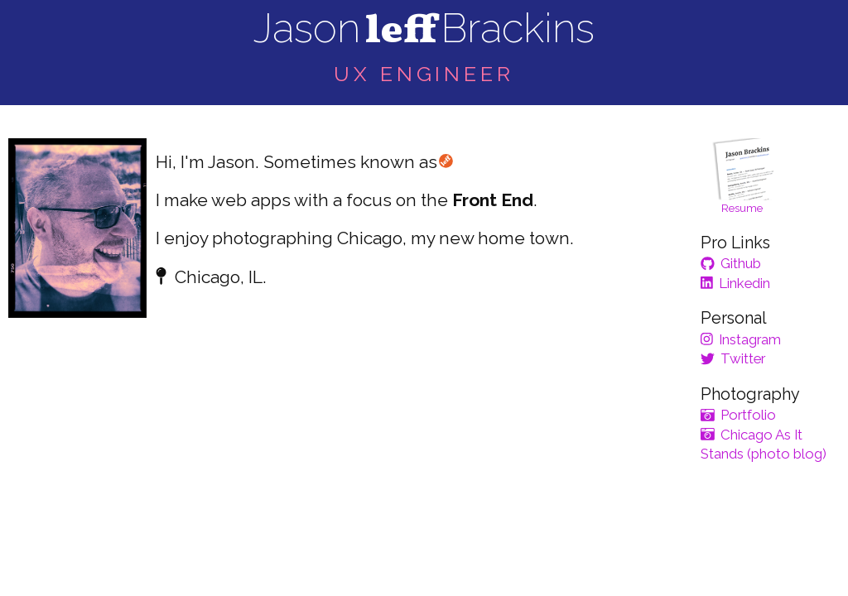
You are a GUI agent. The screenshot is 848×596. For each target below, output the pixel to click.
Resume (742, 176)
